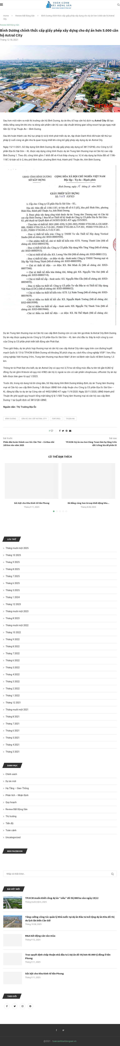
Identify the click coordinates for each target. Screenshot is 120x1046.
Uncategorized (13, 837)
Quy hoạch (11, 802)
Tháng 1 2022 (13, 695)
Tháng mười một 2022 (17, 625)
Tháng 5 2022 (13, 667)
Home (6, 16)
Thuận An (70, 419)
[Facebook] (7, 1006)
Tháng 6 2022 (13, 660)
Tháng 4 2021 (13, 744)
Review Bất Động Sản (25, 16)
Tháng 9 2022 (13, 639)
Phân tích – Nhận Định (17, 795)
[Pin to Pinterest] (67, 431)
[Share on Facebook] (59, 431)
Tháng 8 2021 (13, 716)
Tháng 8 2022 (13, 646)
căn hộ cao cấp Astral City (34, 419)
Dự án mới (11, 781)
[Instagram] (23, 1006)
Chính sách (11, 774)
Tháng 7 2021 (13, 723)
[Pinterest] (30, 1006)
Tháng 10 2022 (13, 632)
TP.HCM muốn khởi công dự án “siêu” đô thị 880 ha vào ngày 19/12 (61, 897)
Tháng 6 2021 (13, 730)
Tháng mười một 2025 (17, 548)
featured (56, 419)
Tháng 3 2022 (13, 681)
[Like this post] (54, 431)
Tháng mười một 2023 (17, 611)
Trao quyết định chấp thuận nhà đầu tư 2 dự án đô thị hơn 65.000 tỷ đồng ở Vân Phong (67, 956)
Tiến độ (9, 823)
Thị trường (11, 816)
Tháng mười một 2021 (17, 709)
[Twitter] (15, 1006)
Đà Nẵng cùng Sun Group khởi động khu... (88, 503)
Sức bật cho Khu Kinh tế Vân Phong (31, 503)
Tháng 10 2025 (13, 555)
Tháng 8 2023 (13, 618)
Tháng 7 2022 (13, 653)
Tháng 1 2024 (13, 597)
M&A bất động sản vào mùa (40, 935)
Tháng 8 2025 (13, 569)
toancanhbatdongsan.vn (64, 1041)
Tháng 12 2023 (13, 604)
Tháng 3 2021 (13, 751)
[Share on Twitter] (63, 431)
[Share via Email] (70, 431)
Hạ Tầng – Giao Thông (17, 788)
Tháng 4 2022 (13, 674)
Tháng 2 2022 (13, 688)
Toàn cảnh (11, 830)
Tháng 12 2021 (13, 702)
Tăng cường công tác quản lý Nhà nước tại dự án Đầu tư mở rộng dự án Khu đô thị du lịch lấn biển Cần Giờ (69, 918)
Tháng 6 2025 (13, 583)
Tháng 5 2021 (13, 737)
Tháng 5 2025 (13, 590)
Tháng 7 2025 (13, 576)
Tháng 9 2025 (13, 562)
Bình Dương (10, 419)
